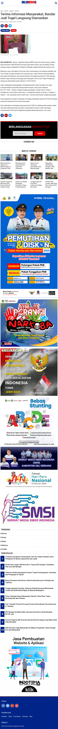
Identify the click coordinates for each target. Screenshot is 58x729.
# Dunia (3, 537)
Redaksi (4, 716)
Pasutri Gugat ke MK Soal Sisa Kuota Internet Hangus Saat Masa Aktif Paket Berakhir (6, 186)
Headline (11, 11)
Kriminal (17, 11)
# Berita (3, 533)
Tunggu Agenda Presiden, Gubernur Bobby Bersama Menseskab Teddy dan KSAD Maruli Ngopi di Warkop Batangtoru (29, 589)
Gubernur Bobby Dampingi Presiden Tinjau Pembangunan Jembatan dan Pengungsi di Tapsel (21, 187)
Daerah (6, 11)
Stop (13, 30)
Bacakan (5, 30)
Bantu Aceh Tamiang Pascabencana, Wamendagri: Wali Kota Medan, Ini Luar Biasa (36, 167)
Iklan (30, 716)
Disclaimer (17, 716)
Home (1, 11)
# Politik (3, 549)
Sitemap (25, 716)
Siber (10, 716)
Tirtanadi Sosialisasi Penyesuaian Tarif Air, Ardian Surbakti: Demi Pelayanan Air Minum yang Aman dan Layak (29, 558)
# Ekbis (3, 541)
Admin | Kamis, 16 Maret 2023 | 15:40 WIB (10, 21)
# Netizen (4, 545)
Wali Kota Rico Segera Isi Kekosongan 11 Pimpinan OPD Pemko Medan (5, 166)
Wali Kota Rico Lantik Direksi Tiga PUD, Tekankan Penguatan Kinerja (20, 167)
